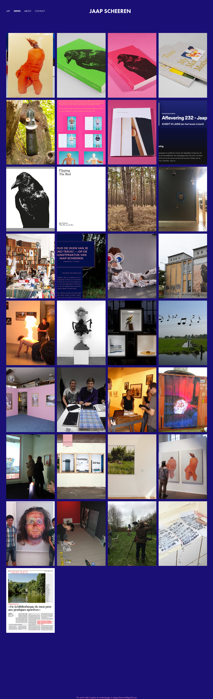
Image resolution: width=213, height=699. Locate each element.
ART (8, 11)
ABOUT (27, 11)
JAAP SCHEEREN (110, 11)
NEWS (17, 11)
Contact (40, 11)
